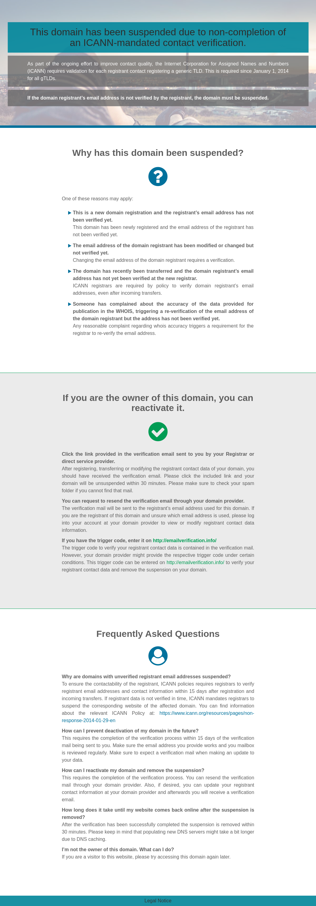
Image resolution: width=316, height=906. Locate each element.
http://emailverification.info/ (185, 540)
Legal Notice (158, 900)
